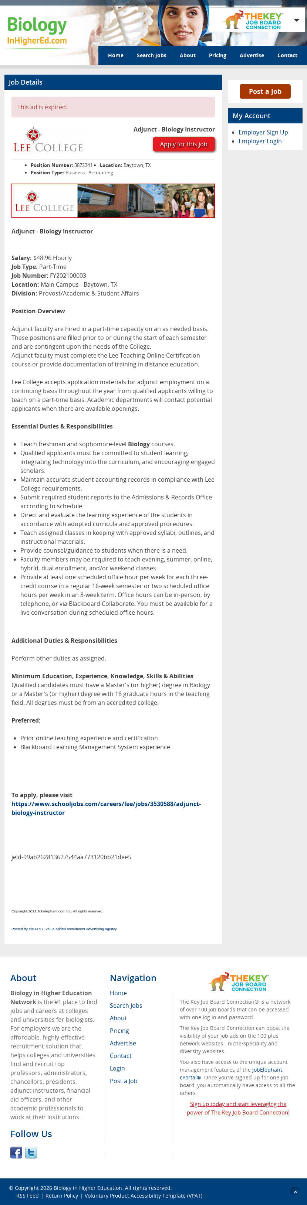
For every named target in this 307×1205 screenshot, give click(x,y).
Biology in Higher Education (88, 1187)
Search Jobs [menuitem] (126, 1005)
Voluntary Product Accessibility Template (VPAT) (143, 1195)
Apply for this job (184, 144)
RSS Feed (27, 1195)
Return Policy (61, 1195)
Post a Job (265, 91)
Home (116, 55)
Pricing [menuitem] (119, 1031)
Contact (287, 55)
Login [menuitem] (117, 1068)
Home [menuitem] (118, 993)
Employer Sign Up (263, 132)
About (188, 55)
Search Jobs (151, 55)
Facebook (16, 1152)
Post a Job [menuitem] (124, 1081)
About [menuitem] (118, 1018)
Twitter (31, 1152)
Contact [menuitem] (121, 1056)
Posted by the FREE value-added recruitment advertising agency (64, 929)
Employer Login (260, 141)
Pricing (217, 55)
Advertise (252, 55)
